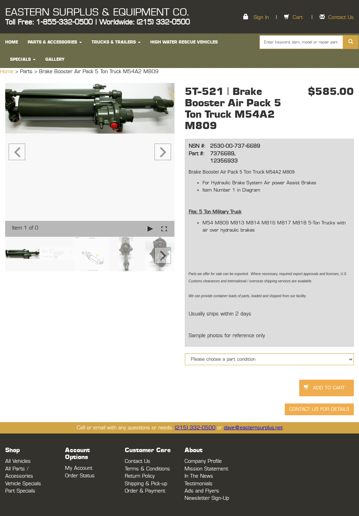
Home (7, 71)
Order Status (80, 475)
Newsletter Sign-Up (207, 498)
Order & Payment (145, 491)
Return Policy (140, 476)
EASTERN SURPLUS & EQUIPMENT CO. (97, 12)
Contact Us (341, 17)
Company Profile (203, 461)
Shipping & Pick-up (146, 483)
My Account (78, 468)
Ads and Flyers (202, 491)
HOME (11, 42)
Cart (298, 17)
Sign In (261, 17)
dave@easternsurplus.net (253, 427)
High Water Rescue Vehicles (184, 42)
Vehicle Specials (23, 483)
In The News (199, 476)
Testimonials (198, 483)
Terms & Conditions (147, 468)
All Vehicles (18, 461)
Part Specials (20, 491)
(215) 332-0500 (195, 427)
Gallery (55, 59)
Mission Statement (206, 468)
